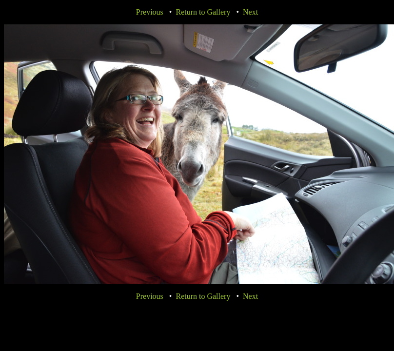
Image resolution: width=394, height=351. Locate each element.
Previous (149, 12)
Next (250, 12)
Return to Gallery (203, 12)
